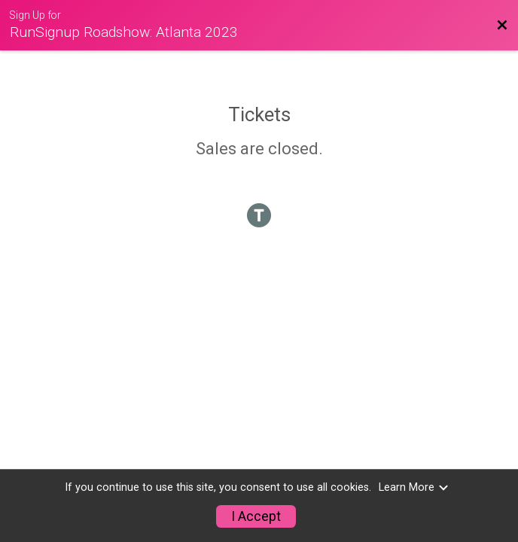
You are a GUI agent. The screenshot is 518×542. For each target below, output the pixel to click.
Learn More (414, 487)
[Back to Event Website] (502, 25)
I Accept (256, 516)
